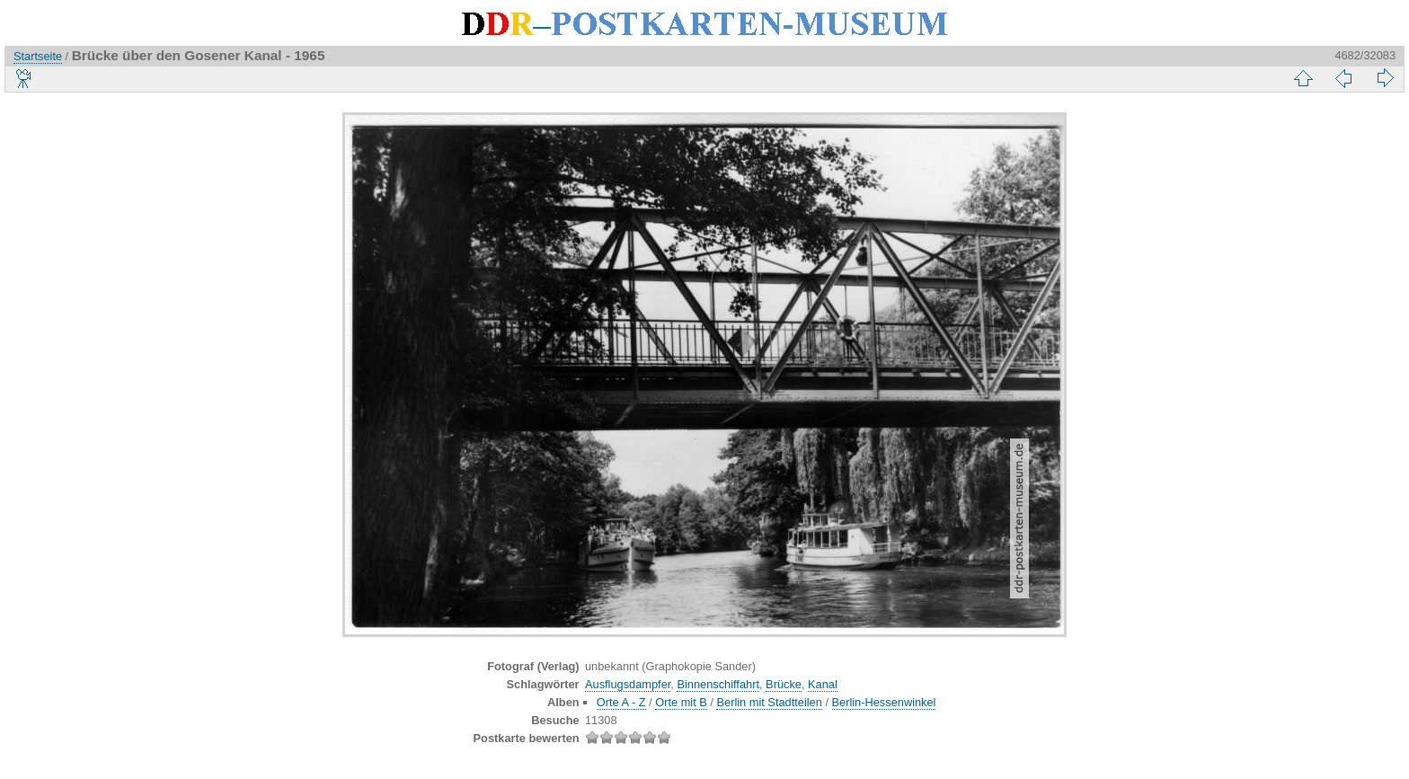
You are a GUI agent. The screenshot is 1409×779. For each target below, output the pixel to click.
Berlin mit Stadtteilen (768, 702)
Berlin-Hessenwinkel (884, 702)
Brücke (784, 684)
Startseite (37, 56)
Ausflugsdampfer (627, 684)
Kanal (822, 684)
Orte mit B (681, 702)
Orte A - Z (621, 702)
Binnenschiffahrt (718, 684)
